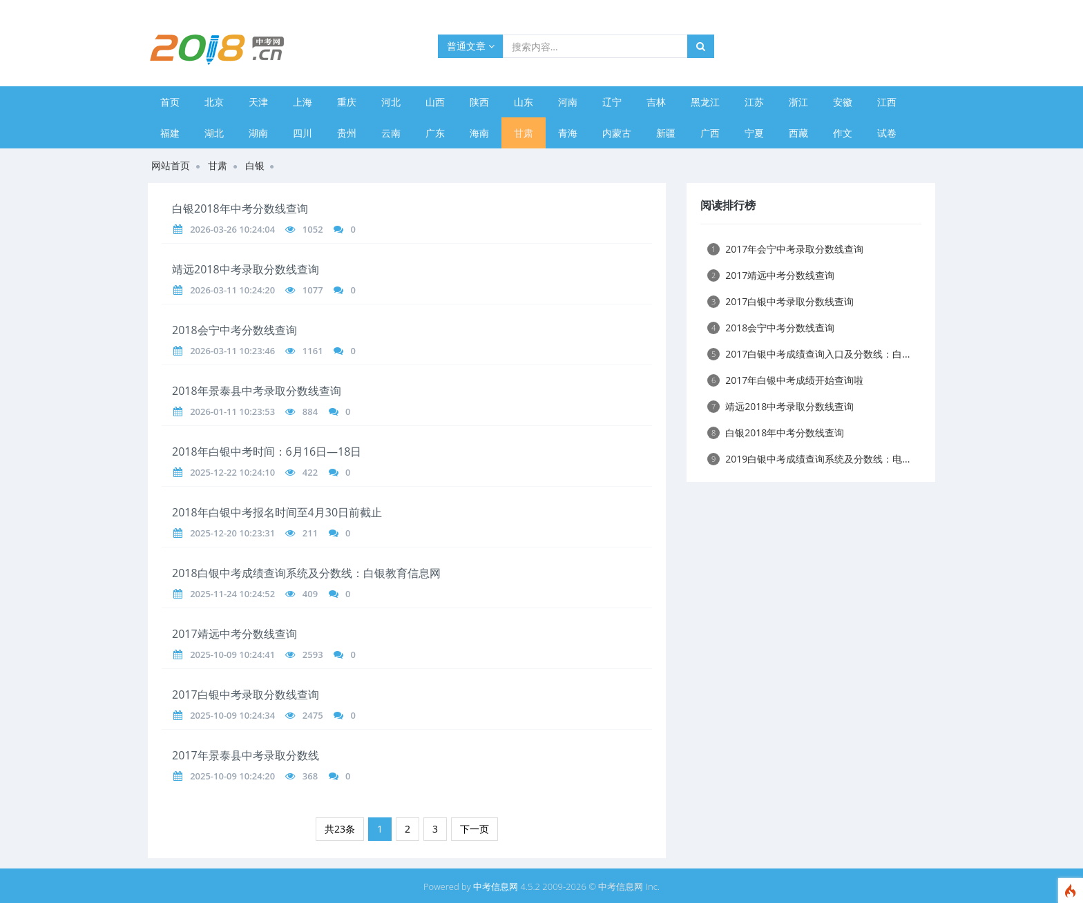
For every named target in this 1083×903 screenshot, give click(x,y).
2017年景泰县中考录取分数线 (245, 755)
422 (310, 472)
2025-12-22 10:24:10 (232, 472)
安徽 (842, 101)
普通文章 (471, 45)
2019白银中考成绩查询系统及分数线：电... (808, 458)
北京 (214, 101)
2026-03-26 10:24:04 (232, 229)
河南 (567, 101)
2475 (313, 715)
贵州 (346, 132)
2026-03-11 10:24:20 (232, 290)
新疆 (665, 132)
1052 (313, 229)
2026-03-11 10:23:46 (232, 350)
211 (310, 533)
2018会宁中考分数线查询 (234, 330)
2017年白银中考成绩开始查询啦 (785, 380)
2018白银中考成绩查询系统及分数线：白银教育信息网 (306, 573)
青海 (567, 132)
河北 (391, 101)
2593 (313, 654)
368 (310, 776)
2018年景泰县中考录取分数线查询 (256, 390)
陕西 (479, 101)
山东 (523, 101)
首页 (170, 101)
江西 (887, 101)
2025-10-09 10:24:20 (232, 776)
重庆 (346, 101)
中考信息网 (495, 886)
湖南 (258, 132)
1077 (313, 290)
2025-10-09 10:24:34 (232, 715)
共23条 (340, 828)
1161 (313, 350)
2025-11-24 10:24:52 (232, 594)
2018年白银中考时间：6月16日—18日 (266, 451)
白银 (255, 165)
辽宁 (612, 101)
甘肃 (523, 132)
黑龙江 (705, 101)
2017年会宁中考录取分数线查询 (785, 248)
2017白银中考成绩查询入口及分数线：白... (808, 353)
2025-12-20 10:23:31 (232, 533)
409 (310, 594)
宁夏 (754, 132)
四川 (302, 132)
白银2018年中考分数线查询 (240, 208)
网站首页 (170, 165)
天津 (258, 101)
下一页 (474, 828)
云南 (391, 132)
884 (310, 411)
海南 (479, 132)
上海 (302, 101)
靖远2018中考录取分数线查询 (245, 269)
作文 (842, 132)
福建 (170, 132)
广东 (435, 132)
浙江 (798, 101)
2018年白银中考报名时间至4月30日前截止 (277, 512)
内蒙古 (616, 132)
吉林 (656, 101)
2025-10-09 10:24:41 (232, 654)
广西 (710, 132)
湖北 (214, 132)
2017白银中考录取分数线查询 (245, 694)
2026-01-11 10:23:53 (232, 411)
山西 (435, 101)
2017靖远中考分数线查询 (234, 633)
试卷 (887, 132)
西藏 (798, 132)
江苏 (754, 101)
